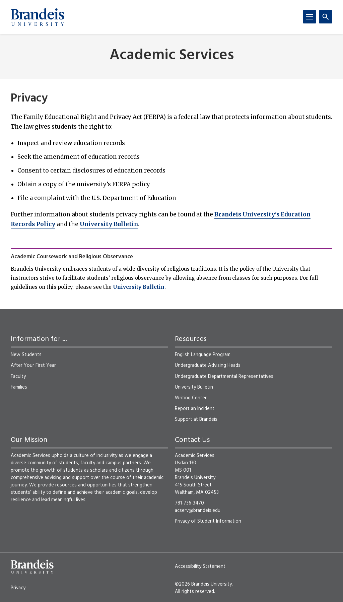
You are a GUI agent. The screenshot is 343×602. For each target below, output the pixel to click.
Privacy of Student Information (208, 521)
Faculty (18, 377)
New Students (26, 355)
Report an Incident (194, 409)
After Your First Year (33, 365)
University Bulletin (109, 224)
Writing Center (191, 398)
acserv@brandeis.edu (197, 511)
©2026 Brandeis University (203, 584)
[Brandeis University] (37, 17)
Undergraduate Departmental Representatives (224, 377)
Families (19, 387)
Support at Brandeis (196, 419)
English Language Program (202, 355)
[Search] (325, 16)
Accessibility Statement (200, 566)
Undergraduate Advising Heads (208, 365)
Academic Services (172, 56)
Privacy (18, 588)
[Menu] (309, 16)
